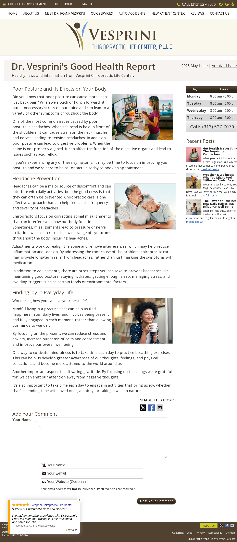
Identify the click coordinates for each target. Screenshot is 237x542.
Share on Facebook (151, 407)
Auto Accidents (132, 13)
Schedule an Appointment (25, 4)
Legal (190, 532)
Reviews (197, 13)
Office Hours (64, 4)
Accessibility (215, 532)
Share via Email (160, 407)
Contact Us (219, 13)
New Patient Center (168, 13)
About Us (31, 13)
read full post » (210, 169)
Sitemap (230, 532)
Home (12, 13)
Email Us (87, 4)
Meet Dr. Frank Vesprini (65, 13)
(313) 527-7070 (203, 4)
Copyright (178, 532)
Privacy (201, 532)
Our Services (102, 13)
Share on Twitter (143, 407)
